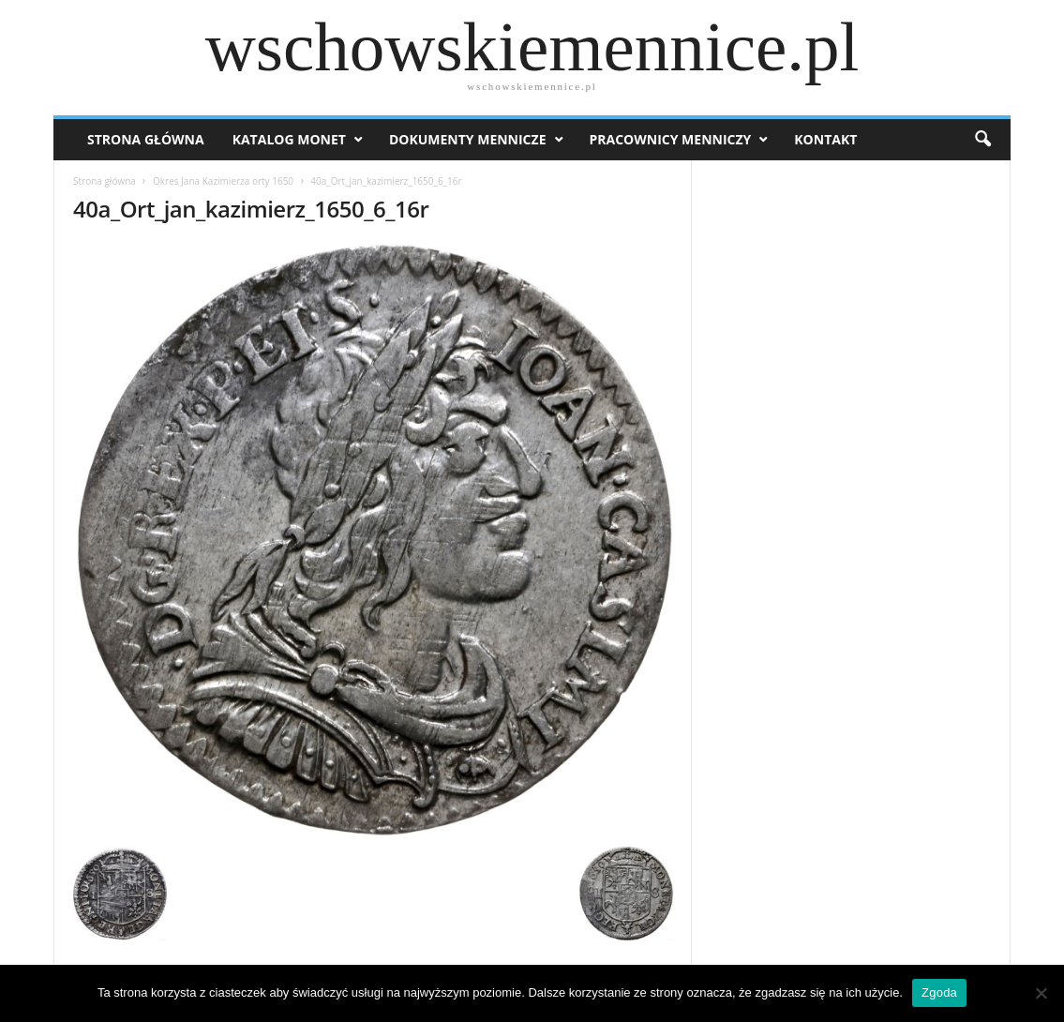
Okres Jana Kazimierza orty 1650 (223, 181)
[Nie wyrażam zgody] (1040, 993)
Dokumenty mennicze (468, 139)
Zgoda (939, 992)
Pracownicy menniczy (671, 139)
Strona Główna (145, 139)
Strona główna (104, 181)
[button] (982, 139)
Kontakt (825, 139)
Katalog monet (289, 139)
